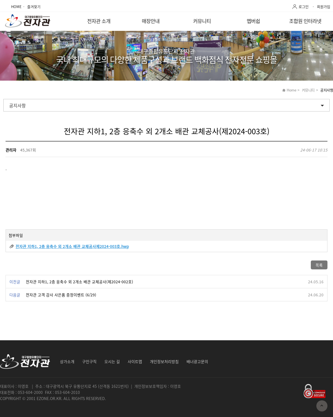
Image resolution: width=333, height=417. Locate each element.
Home (291, 90)
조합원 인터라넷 (305, 21)
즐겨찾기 (34, 6)
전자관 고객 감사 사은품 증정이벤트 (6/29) (61, 294)
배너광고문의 (197, 361)
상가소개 (67, 361)
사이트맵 (135, 361)
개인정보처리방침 (164, 361)
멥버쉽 (253, 21)
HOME (16, 6)
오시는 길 (112, 361)
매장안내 (151, 21)
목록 (319, 265)
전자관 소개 (98, 21)
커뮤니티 (202, 21)
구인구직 (89, 361)
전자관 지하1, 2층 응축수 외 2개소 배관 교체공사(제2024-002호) (79, 281)
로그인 (304, 6)
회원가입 (323, 6)
